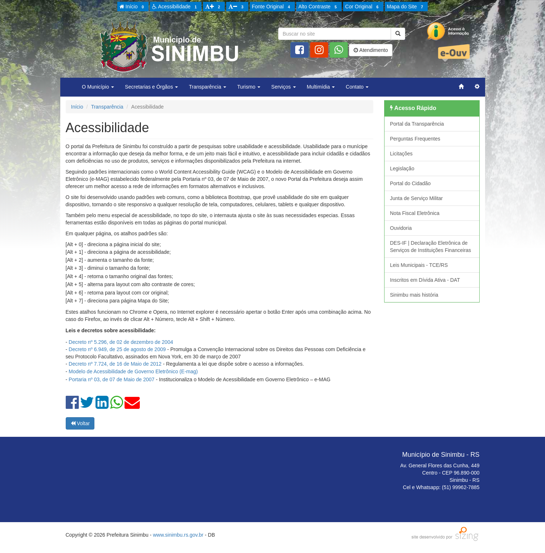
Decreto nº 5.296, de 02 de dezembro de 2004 (121, 342)
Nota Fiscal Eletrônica (414, 213)
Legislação (402, 168)
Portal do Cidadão (410, 183)
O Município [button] (98, 87)
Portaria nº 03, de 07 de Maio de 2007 (111, 379)
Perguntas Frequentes (415, 139)
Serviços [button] (283, 87)
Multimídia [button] (321, 87)
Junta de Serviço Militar (416, 198)
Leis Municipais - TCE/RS (419, 265)
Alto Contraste (318, 7)
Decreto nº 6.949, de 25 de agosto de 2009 (117, 349)
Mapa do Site (406, 7)
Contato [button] (357, 87)
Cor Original (363, 7)
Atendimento (371, 50)
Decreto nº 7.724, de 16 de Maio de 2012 (115, 364)
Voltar (80, 423)
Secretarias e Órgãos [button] (151, 87)
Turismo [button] (248, 87)
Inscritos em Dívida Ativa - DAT (425, 280)
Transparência (107, 107)
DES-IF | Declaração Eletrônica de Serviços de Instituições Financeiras (430, 246)
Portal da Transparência (417, 124)
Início (132, 7)
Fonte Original (272, 7)
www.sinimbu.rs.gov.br (178, 535)
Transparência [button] (207, 87)
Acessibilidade (175, 7)
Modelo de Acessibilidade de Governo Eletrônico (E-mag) (133, 371)
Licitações (401, 153)
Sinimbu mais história (414, 295)
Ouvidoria (401, 228)
